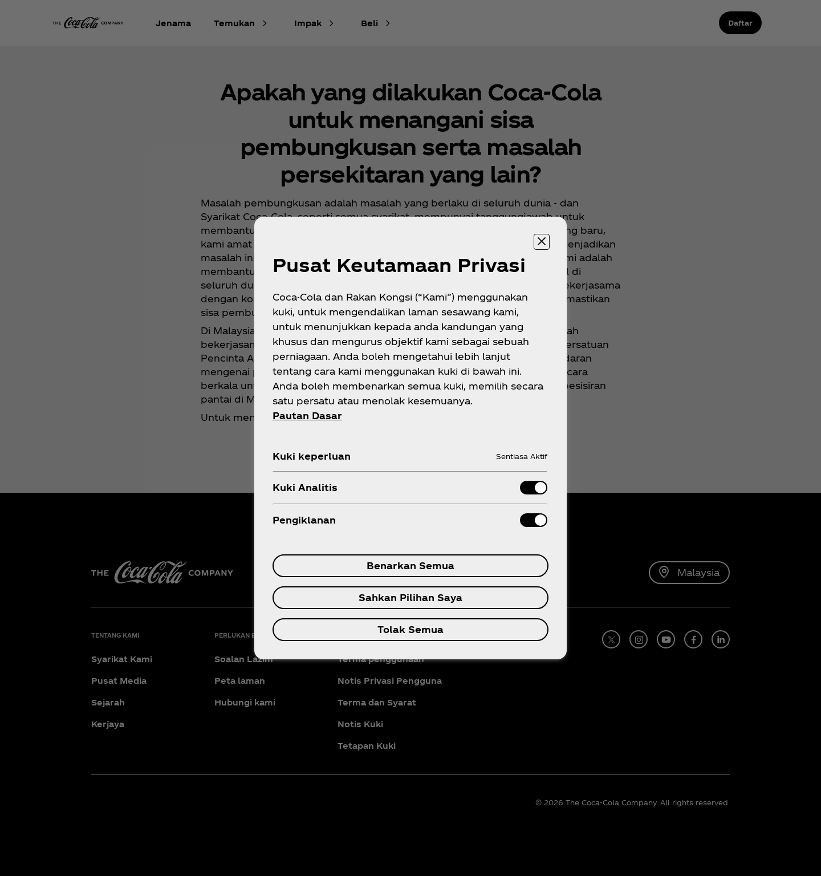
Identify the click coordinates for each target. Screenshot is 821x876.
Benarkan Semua (410, 565)
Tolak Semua (410, 629)
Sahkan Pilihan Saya (410, 597)
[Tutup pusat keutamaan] (541, 242)
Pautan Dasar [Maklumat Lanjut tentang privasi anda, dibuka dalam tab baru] (307, 415)
